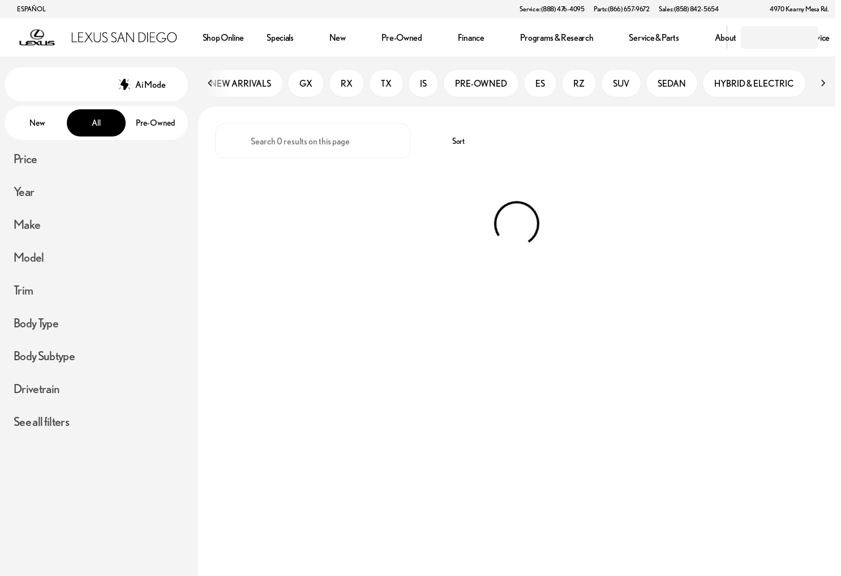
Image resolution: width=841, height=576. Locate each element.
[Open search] (704, 37)
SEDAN (672, 84)
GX (305, 84)
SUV (621, 84)
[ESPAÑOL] (26, 9)
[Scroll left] (210, 84)
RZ (579, 84)
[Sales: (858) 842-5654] (689, 9)
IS (423, 84)
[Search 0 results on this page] (312, 142)
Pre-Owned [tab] (155, 122)
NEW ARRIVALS (240, 84)
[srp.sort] (452, 142)
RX (347, 84)
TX (386, 84)
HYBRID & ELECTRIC (754, 84)
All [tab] (96, 122)
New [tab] (37, 122)
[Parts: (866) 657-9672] (621, 9)
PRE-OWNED (481, 84)
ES (540, 84)
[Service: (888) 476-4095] (551, 9)
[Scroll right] (822, 84)
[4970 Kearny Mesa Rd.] (794, 9)
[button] (744, 9)
